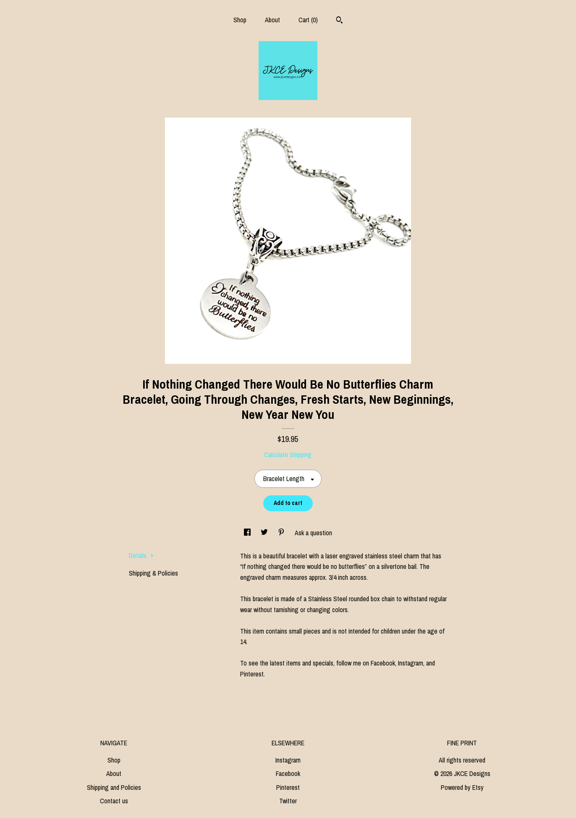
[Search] (339, 21)
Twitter (288, 800)
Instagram (288, 760)
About (272, 19)
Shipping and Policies (114, 787)
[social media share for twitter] (265, 532)
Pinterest (288, 787)
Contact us (114, 800)
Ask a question (313, 532)
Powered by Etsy (462, 787)
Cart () (308, 19)
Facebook (288, 773)
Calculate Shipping (288, 454)
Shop (239, 19)
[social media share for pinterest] (282, 532)
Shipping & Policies (153, 573)
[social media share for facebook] (248, 532)
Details (141, 555)
